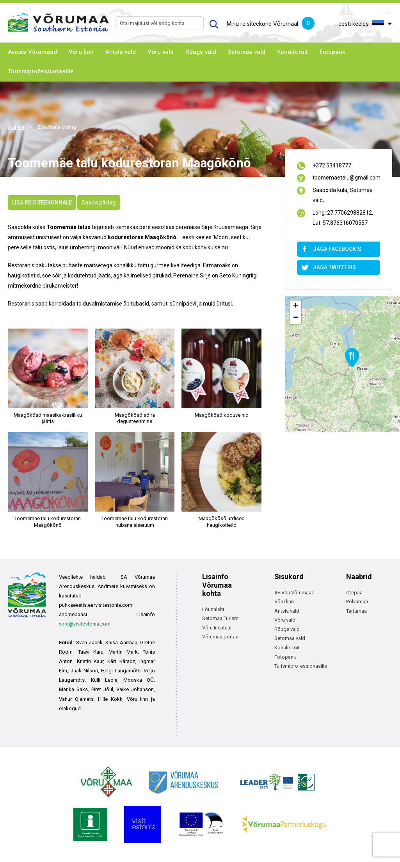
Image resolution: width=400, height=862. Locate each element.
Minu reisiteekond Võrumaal (271, 24)
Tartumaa (356, 611)
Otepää (354, 592)
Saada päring (99, 202)
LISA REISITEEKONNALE (42, 202)
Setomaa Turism (220, 618)
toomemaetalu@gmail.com (346, 178)
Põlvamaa (357, 601)
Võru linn (81, 51)
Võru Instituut (217, 628)
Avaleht (16, 127)
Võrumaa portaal (221, 637)
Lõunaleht (213, 609)
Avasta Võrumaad (32, 51)
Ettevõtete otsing (57, 127)
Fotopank (332, 51)
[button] (352, 357)
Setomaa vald (246, 51)
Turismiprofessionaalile (41, 71)
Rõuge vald (200, 51)
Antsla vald (120, 51)
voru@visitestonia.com (84, 624)
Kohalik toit (292, 51)
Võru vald (161, 51)
